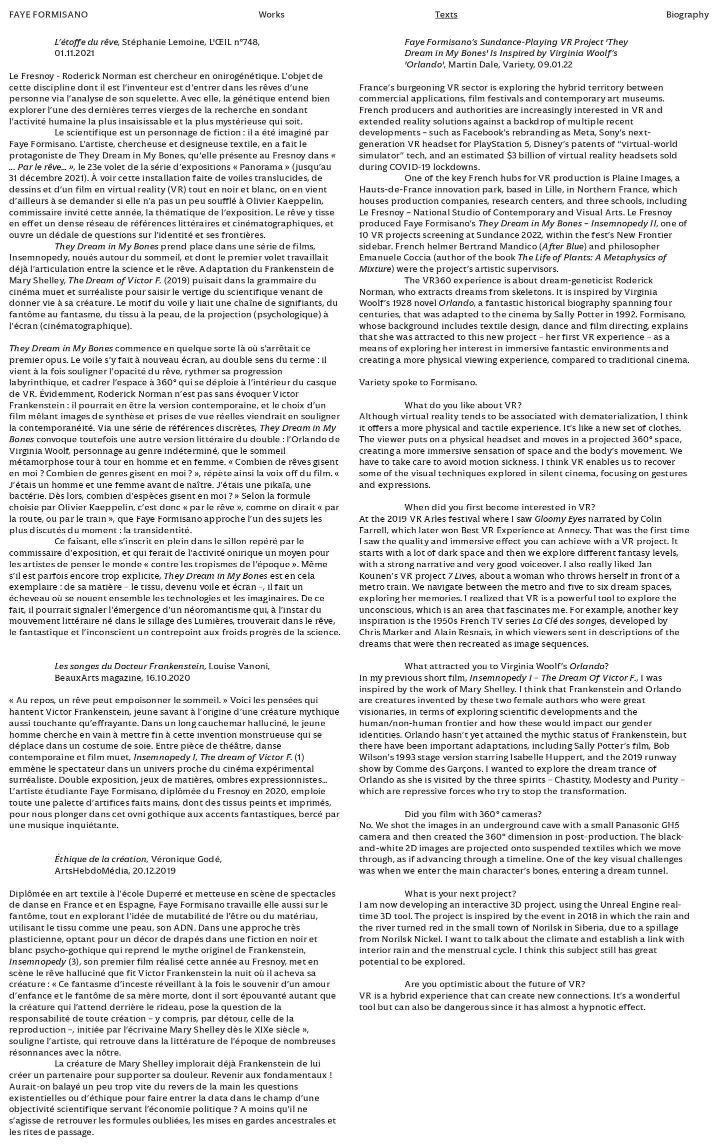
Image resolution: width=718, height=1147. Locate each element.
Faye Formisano (48, 14)
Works (271, 14)
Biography (687, 14)
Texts (446, 14)
